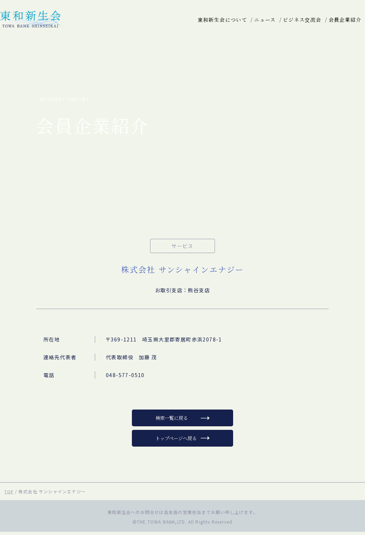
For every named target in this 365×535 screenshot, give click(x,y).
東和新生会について (222, 19)
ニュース (265, 19)
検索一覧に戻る (171, 419)
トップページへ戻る (176, 440)
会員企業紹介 (345, 19)
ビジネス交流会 (302, 19)
